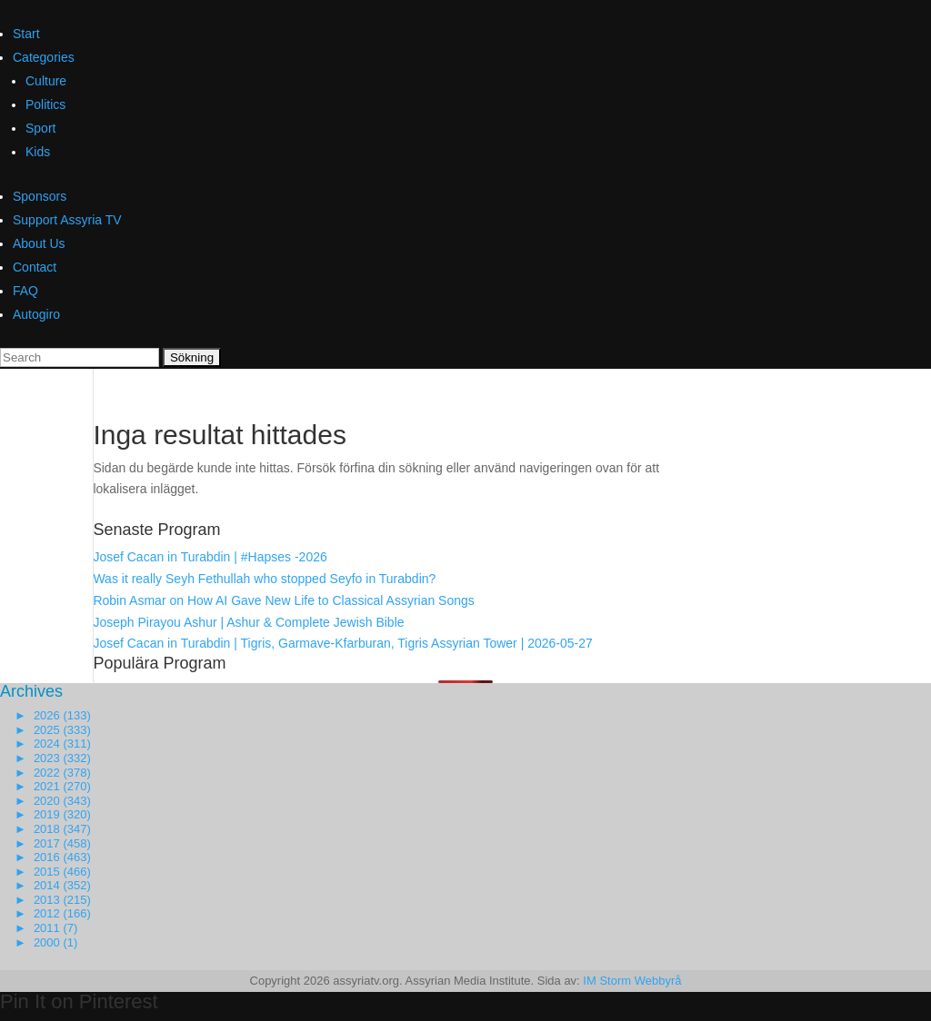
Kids (37, 151)
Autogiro (36, 314)
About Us (39, 243)
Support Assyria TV (67, 220)
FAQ (25, 290)
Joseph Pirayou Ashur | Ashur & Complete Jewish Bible (248, 622)
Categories (44, 57)
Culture (45, 81)
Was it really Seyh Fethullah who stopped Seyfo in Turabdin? (264, 578)
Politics (45, 104)
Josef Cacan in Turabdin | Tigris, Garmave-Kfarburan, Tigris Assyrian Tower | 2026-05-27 (342, 643)
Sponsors (39, 196)
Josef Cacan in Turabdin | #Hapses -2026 (209, 557)
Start (26, 33)
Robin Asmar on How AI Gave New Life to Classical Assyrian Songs (283, 600)
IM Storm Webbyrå (632, 980)
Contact (34, 267)
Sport (40, 128)
